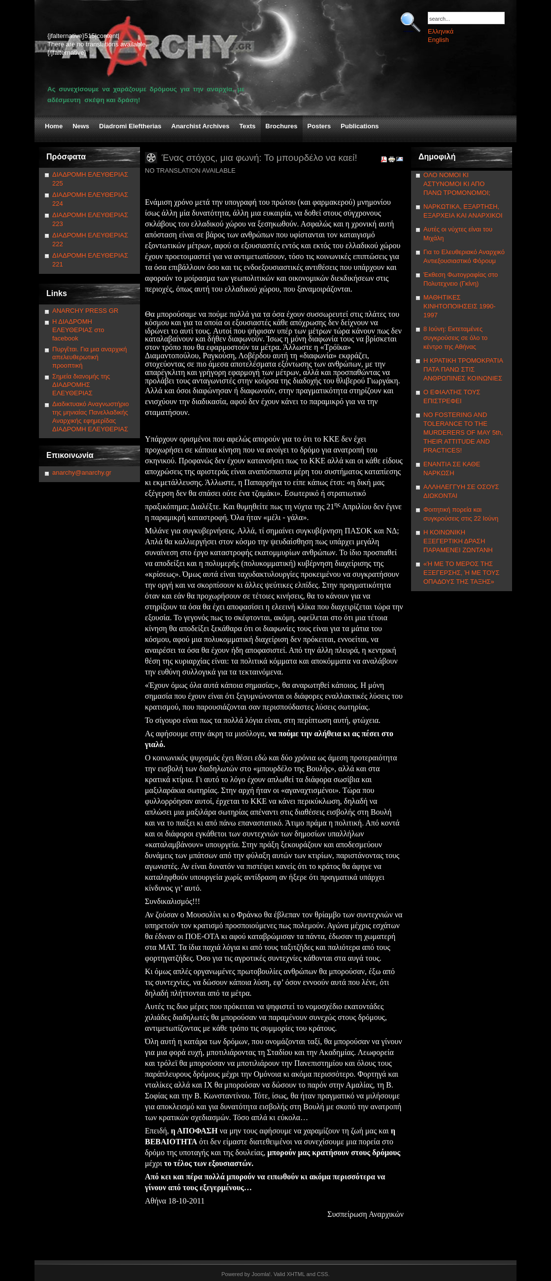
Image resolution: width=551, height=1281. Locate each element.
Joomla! (261, 1274)
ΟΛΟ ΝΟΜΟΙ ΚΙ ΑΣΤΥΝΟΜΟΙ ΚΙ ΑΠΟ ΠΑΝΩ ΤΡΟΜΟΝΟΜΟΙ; (456, 183)
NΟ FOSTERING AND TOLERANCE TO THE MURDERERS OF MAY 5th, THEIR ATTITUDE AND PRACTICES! (463, 432)
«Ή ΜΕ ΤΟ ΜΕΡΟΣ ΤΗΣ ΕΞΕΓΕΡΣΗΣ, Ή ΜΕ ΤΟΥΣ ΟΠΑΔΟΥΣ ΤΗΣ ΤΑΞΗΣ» (461, 572)
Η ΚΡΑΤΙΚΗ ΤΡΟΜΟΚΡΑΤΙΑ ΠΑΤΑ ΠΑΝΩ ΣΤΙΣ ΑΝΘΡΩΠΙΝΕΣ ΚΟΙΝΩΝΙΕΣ (463, 369)
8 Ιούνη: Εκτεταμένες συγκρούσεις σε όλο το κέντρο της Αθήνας (455, 337)
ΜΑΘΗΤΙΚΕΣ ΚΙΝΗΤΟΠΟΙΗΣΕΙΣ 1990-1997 (459, 306)
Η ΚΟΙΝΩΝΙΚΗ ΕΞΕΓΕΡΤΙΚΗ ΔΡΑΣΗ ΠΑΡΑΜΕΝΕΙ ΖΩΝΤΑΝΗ (458, 541)
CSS (322, 1274)
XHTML (296, 1274)
